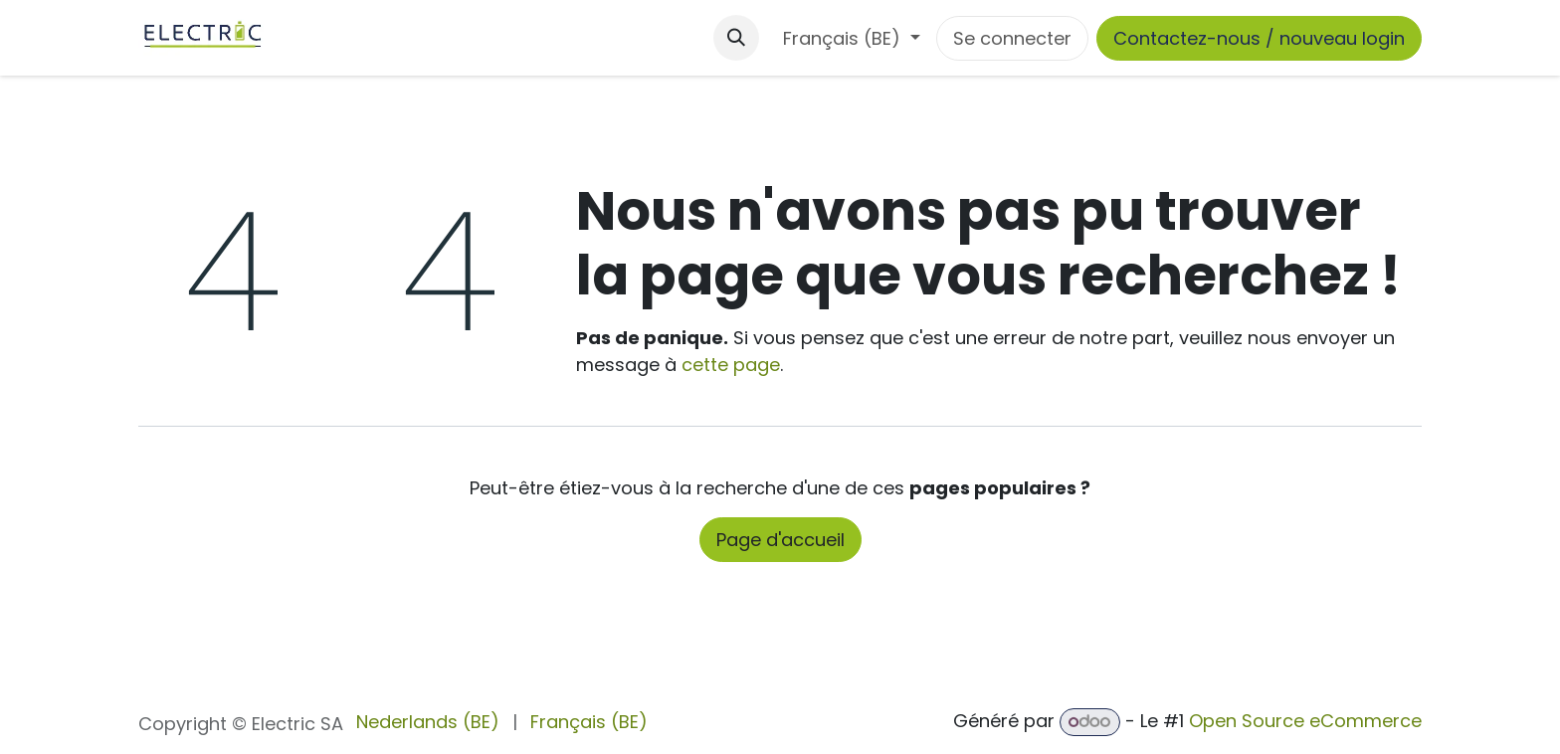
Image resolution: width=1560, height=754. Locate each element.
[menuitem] (427, 721)
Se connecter (1012, 38)
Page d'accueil (780, 539)
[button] (736, 38)
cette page (731, 364)
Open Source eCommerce (1305, 720)
